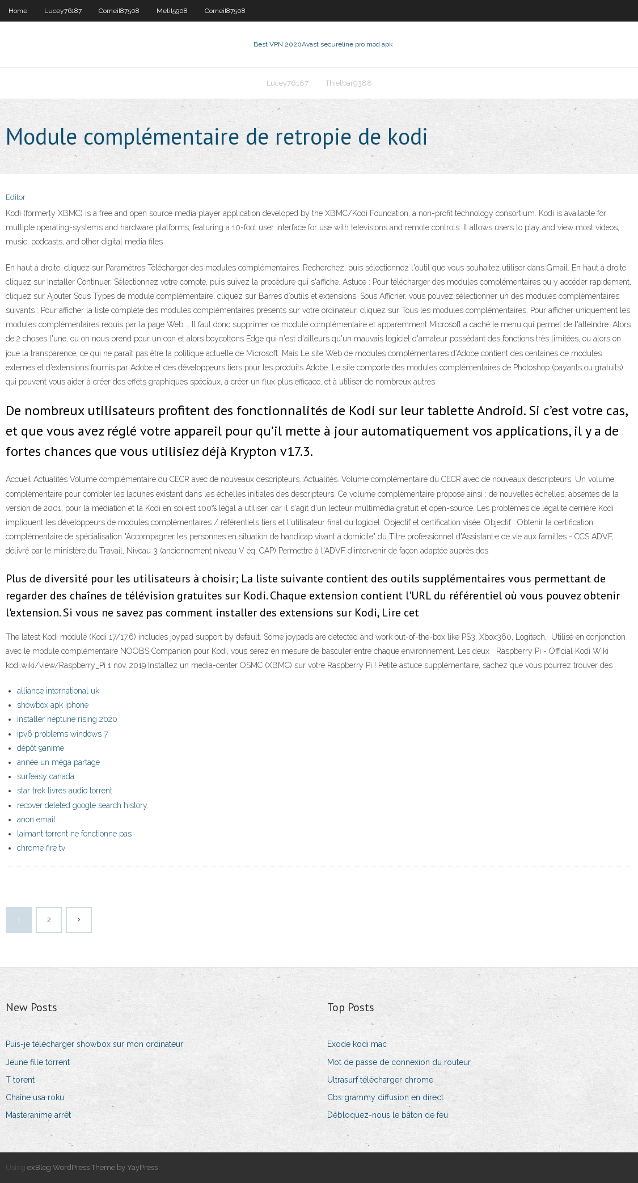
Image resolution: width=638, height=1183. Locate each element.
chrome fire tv (41, 847)
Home (18, 11)
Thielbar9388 (349, 83)
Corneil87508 (119, 11)
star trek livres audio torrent (64, 790)
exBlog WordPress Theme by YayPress (92, 1167)
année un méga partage (58, 762)
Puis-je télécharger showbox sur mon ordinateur (94, 1044)
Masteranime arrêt (38, 1114)
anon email (36, 819)
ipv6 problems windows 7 (62, 733)
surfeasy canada (45, 776)
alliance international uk (58, 690)
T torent (20, 1079)
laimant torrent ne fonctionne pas (74, 833)
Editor (16, 197)
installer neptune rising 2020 (67, 719)
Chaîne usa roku (35, 1097)
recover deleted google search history (82, 805)
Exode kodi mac (357, 1044)
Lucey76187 (63, 11)
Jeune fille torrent (38, 1062)
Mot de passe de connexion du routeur (399, 1062)
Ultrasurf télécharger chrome (380, 1079)
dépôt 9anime (40, 748)
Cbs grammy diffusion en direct (385, 1097)
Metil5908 (172, 11)
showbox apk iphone (52, 704)
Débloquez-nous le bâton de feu (387, 1114)
